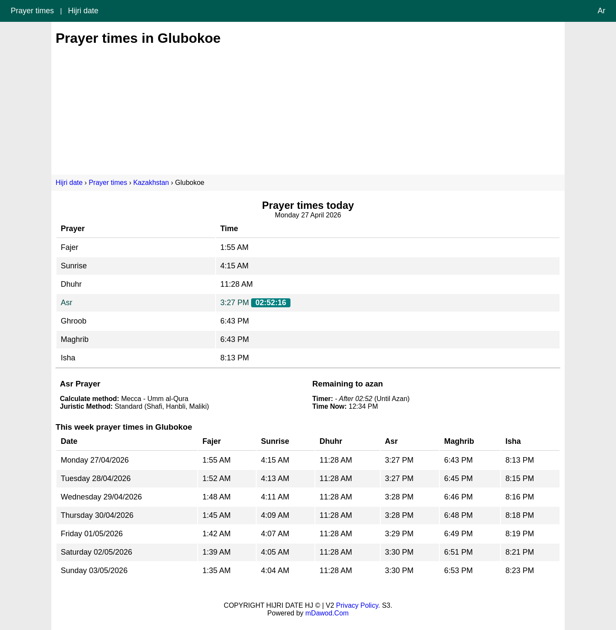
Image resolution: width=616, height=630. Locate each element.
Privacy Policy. (358, 605)
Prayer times (32, 10)
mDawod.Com (327, 613)
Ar (601, 10)
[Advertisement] (308, 106)
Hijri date (83, 10)
